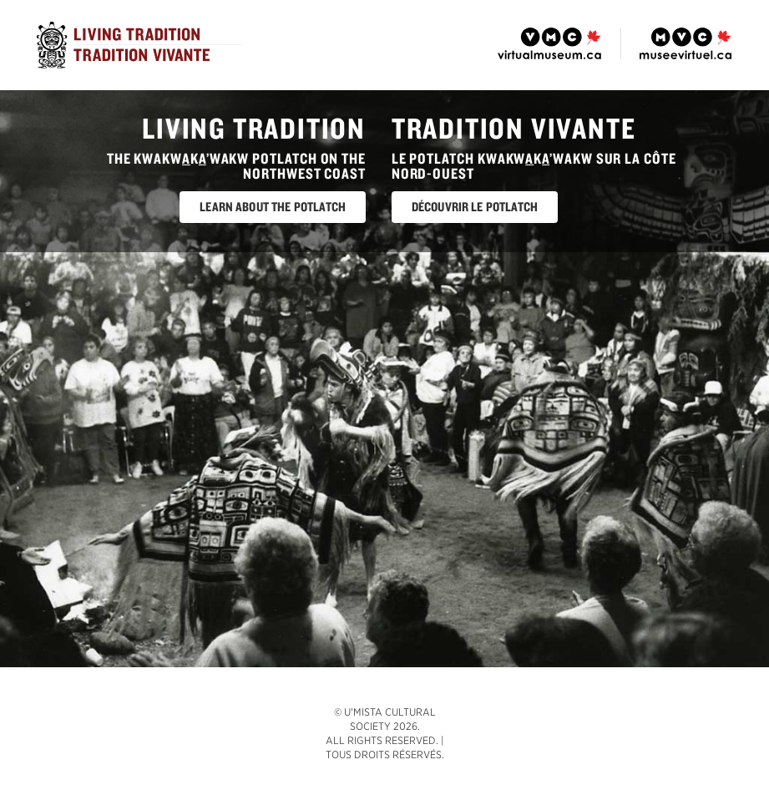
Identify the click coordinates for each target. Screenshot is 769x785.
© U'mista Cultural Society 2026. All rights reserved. (382, 726)
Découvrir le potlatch (475, 207)
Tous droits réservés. (385, 754)
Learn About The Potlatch (273, 207)
